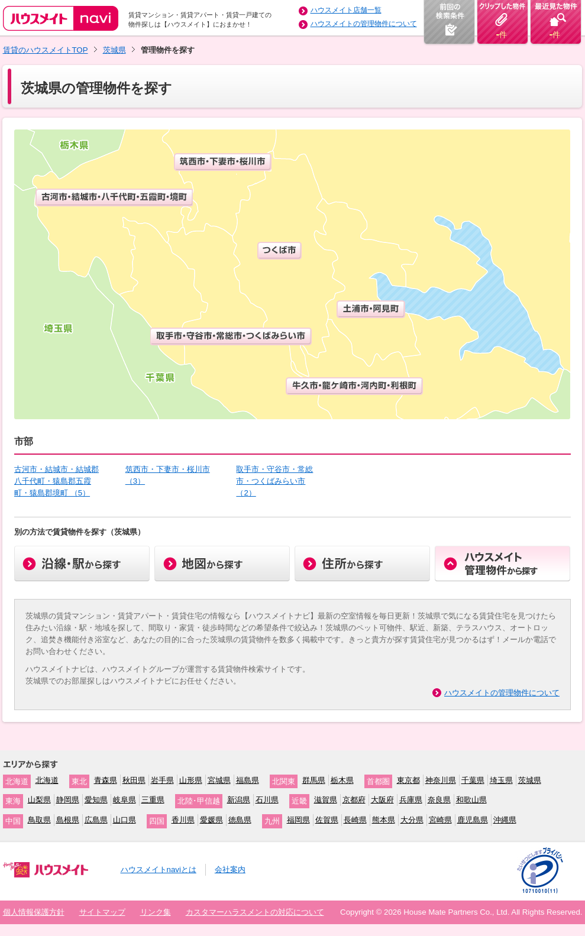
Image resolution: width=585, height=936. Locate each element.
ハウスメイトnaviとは (158, 869)
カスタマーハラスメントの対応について (255, 912)
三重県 (152, 799)
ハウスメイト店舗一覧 (346, 10)
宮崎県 (440, 819)
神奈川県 (440, 780)
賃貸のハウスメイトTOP (45, 50)
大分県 (412, 819)
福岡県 (298, 819)
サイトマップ (102, 912)
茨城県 (114, 50)
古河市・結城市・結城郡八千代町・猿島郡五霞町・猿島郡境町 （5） (56, 481)
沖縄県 (504, 819)
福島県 (247, 780)
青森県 (105, 780)
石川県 (267, 799)
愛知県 (96, 799)
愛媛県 (211, 819)
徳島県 (239, 819)
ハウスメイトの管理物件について (364, 24)
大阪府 (382, 799)
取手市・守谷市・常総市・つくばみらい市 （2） (274, 481)
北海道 (47, 780)
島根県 (67, 819)
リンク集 (155, 912)
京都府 (354, 799)
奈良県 (439, 799)
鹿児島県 (472, 819)
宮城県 (219, 780)
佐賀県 (326, 819)
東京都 (408, 780)
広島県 (96, 819)
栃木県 (342, 780)
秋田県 (134, 780)
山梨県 (39, 799)
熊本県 (383, 819)
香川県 (183, 819)
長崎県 (355, 819)
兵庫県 (410, 799)
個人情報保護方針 (33, 912)
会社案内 (230, 869)
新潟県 (238, 799)
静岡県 (67, 799)
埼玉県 (501, 780)
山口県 (124, 819)
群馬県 (313, 780)
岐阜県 (124, 799)
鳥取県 (39, 819)
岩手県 (162, 780)
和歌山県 (471, 799)
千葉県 (472, 780)
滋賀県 (325, 799)
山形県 (190, 780)
